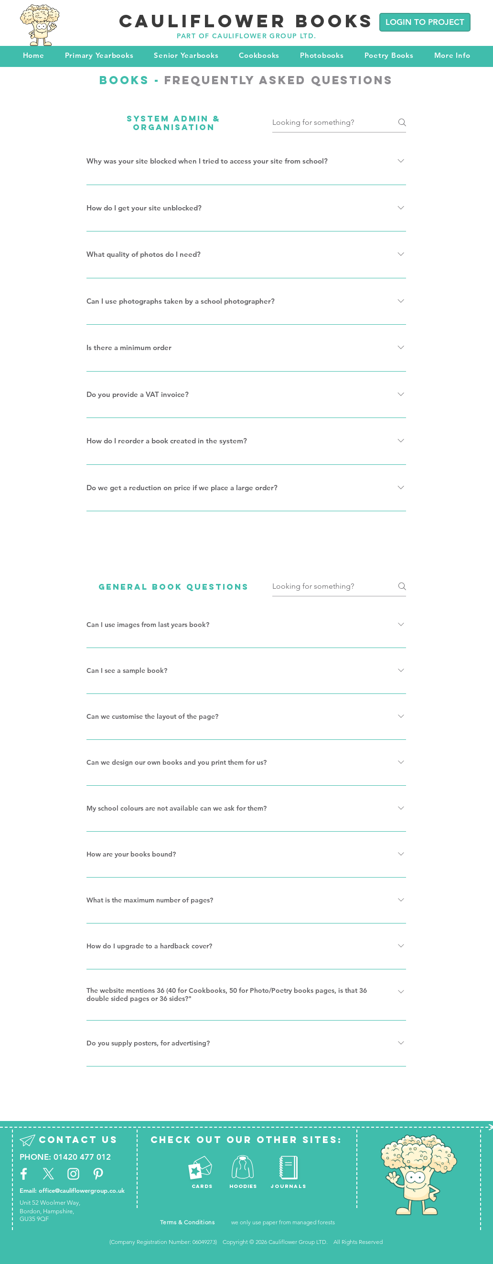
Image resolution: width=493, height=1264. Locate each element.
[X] (48, 1174)
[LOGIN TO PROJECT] (425, 22)
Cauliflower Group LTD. (298, 1241)
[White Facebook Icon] (24, 1174)
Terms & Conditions (187, 1222)
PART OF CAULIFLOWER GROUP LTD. (247, 36)
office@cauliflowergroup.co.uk (82, 1190)
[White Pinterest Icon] (98, 1174)
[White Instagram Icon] (73, 1174)
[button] (99, 55)
